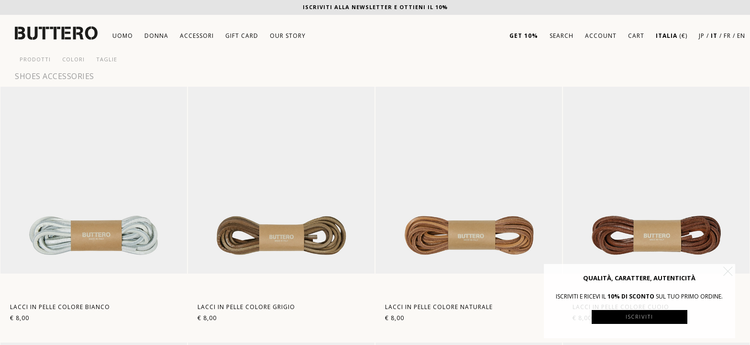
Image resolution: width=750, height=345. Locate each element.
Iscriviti (639, 316)
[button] (728, 271)
